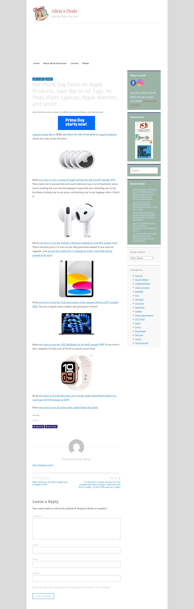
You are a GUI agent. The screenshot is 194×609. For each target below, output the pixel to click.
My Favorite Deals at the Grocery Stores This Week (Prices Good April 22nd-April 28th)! (144, 216)
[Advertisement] (97, 45)
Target (138, 339)
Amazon (39, 427)
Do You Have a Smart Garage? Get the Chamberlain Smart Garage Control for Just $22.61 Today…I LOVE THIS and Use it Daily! (98, 482)
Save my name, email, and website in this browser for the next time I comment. (73, 587)
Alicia (49, 79)
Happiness (140, 307)
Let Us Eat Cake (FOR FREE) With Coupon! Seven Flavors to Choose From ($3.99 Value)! (145, 237)
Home (36, 63)
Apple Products (107, 134)
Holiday (138, 311)
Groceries (139, 303)
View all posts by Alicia (42, 465)
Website (36, 573)
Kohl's (138, 323)
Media (85, 63)
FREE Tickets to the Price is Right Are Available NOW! (54, 481)
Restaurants (140, 331)
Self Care (139, 335)
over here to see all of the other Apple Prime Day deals (68, 407)
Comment (37, 516)
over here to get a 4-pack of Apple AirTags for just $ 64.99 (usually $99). (77, 179)
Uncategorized (141, 343)
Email (35, 559)
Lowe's (138, 327)
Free (137, 295)
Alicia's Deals (64, 11)
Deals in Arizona (142, 287)
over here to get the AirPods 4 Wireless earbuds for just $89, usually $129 (78, 242)
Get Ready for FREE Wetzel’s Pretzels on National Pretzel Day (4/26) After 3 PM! (145, 206)
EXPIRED (139, 291)
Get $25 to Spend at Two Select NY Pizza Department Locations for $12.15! (144, 227)
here (101, 112)
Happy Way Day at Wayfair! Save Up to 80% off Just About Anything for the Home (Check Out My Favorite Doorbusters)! (145, 194)
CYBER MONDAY (142, 283)
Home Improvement (144, 315)
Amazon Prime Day (42, 134)
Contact (74, 63)
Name (35, 545)
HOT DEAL (52, 427)
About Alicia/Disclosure (55, 63)
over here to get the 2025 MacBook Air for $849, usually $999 (71, 344)
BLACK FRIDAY (142, 279)
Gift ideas (139, 299)
